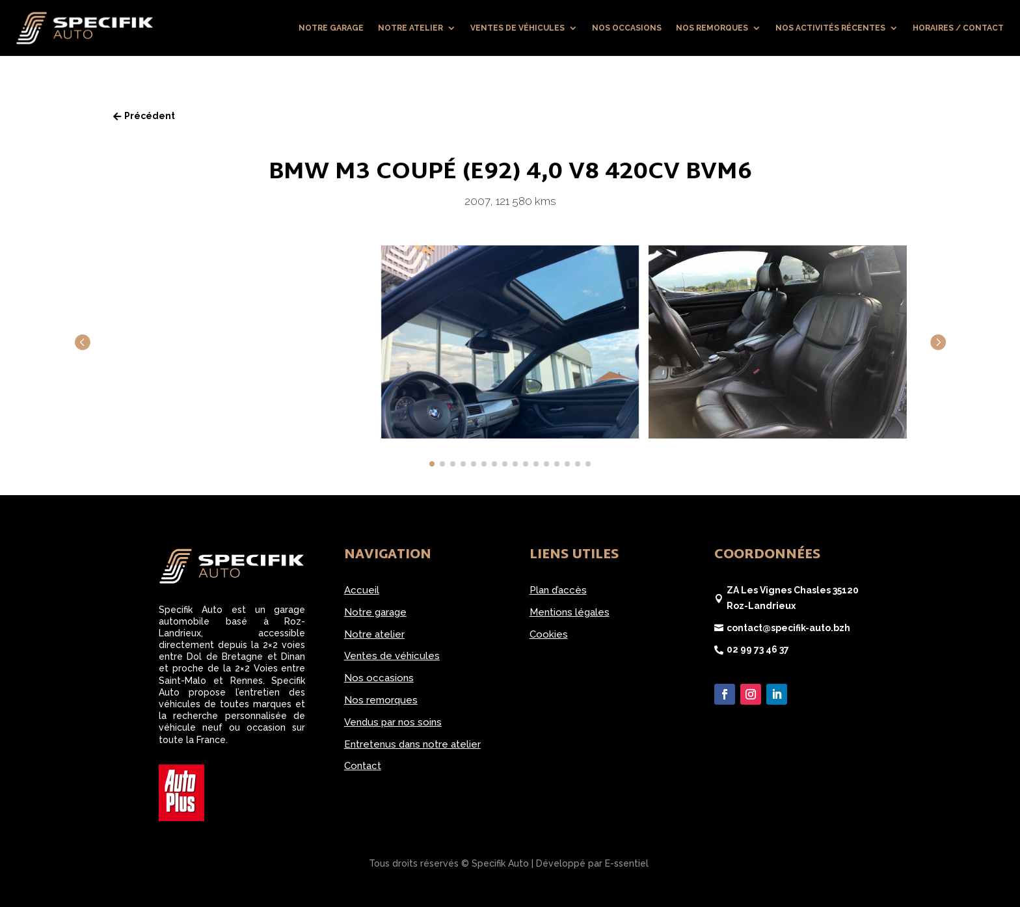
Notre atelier (410, 28)
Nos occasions (627, 28)
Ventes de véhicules (517, 28)
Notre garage (331, 28)
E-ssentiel (627, 863)
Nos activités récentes (830, 28)
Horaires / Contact (958, 28)
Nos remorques (712, 28)
